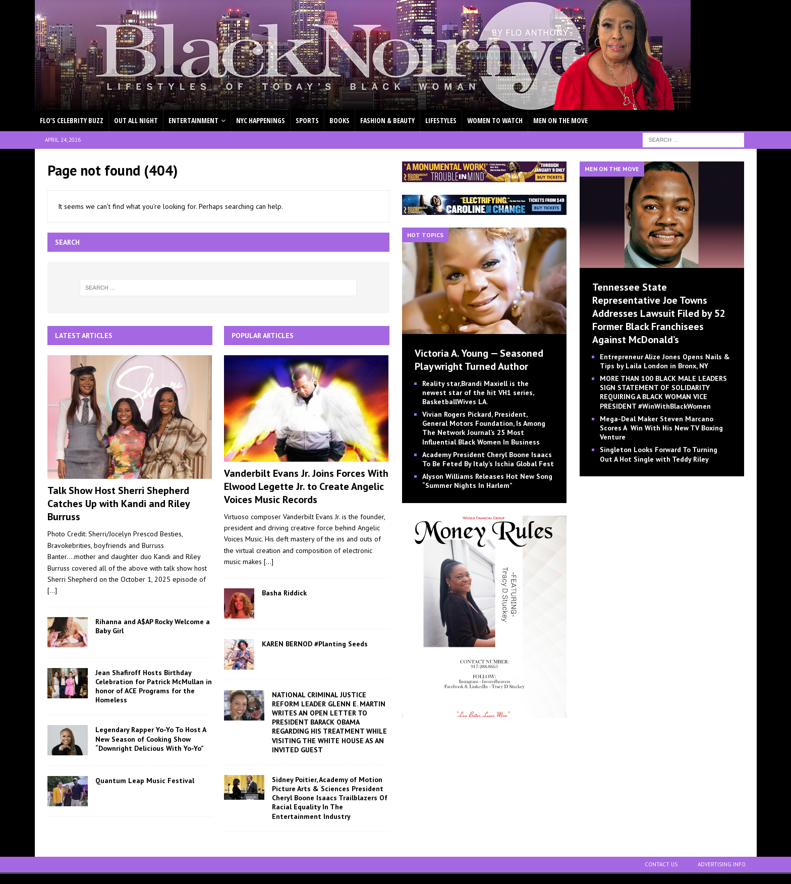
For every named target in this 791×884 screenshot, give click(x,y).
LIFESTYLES (441, 120)
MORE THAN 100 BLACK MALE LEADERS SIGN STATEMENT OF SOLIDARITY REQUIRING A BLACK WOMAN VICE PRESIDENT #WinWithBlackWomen (663, 392)
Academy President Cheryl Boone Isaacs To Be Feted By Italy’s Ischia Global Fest (488, 459)
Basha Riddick (284, 592)
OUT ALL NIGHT (136, 120)
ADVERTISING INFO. (722, 864)
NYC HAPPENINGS (260, 120)
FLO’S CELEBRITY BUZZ (71, 120)
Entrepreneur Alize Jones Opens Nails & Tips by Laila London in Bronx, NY (665, 361)
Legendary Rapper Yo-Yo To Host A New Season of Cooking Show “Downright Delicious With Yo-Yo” (150, 738)
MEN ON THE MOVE (560, 120)
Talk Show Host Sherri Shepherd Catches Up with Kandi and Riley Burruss (118, 503)
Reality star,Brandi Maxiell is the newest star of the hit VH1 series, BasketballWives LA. (478, 392)
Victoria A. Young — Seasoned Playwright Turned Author (479, 360)
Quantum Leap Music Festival (144, 780)
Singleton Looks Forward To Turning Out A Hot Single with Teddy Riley (658, 454)
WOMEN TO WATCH (495, 120)
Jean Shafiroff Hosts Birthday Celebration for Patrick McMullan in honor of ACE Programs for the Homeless (153, 686)
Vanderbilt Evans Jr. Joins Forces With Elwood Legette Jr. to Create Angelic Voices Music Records (306, 486)
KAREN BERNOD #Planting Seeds (315, 643)
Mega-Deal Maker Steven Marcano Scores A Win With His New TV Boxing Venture (661, 427)
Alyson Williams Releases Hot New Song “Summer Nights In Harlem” (487, 481)
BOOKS (339, 120)
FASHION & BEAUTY (387, 120)
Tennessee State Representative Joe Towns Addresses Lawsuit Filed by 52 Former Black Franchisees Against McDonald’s (658, 313)
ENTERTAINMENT (193, 120)
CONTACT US (661, 864)
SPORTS (307, 120)
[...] (52, 590)
